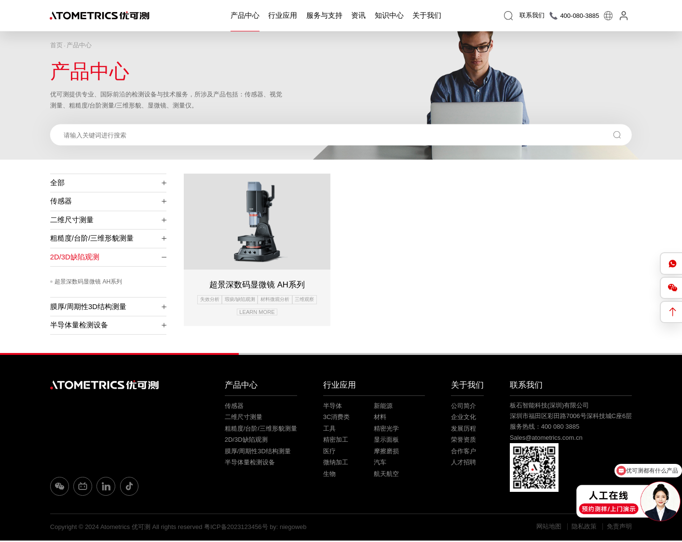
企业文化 (463, 418)
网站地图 (548, 528)
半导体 (332, 407)
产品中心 (245, 15)
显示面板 (386, 441)
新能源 (383, 407)
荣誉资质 (463, 441)
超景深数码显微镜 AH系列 (88, 282)
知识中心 (389, 15)
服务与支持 (324, 15)
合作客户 (463, 452)
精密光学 (386, 430)
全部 (108, 183)
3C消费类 (336, 418)
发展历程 (463, 430)
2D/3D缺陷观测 (108, 257)
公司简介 (463, 407)
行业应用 (282, 15)
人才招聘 (463, 464)
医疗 (329, 452)
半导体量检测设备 (108, 325)
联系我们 (526, 386)
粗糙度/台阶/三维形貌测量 (108, 239)
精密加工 (335, 441)
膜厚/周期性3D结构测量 (108, 307)
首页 (56, 45)
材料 (380, 418)
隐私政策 (584, 528)
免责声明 (619, 528)
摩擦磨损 (386, 452)
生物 (329, 475)
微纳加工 (335, 464)
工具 (329, 430)
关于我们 (426, 15)
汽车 (380, 464)
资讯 (358, 15)
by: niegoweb (288, 528)
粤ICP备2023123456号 (236, 528)
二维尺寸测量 (108, 220)
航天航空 (386, 475)
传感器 (108, 201)
